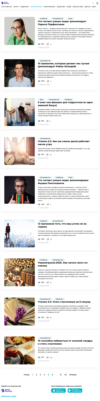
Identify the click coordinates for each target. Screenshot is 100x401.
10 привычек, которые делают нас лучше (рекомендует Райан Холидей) (63, 65)
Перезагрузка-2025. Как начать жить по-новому (63, 264)
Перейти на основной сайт (11, 386)
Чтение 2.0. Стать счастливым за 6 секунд (64, 302)
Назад (26, 375)
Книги (16, 7)
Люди (69, 7)
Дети (94, 7)
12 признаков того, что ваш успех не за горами (62, 225)
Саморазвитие (36, 7)
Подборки (24, 7)
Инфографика (49, 7)
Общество (61, 7)
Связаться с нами (8, 396)
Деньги (88, 7)
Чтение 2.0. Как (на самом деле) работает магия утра (64, 143)
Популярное (6, 7)
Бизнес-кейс (78, 7)
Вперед (72, 375)
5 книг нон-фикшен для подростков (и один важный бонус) (65, 104)
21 (61, 375)
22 (66, 375)
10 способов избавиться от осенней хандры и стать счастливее (65, 342)
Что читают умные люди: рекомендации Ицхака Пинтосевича (63, 182)
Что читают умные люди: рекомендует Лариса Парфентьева (62, 23)
